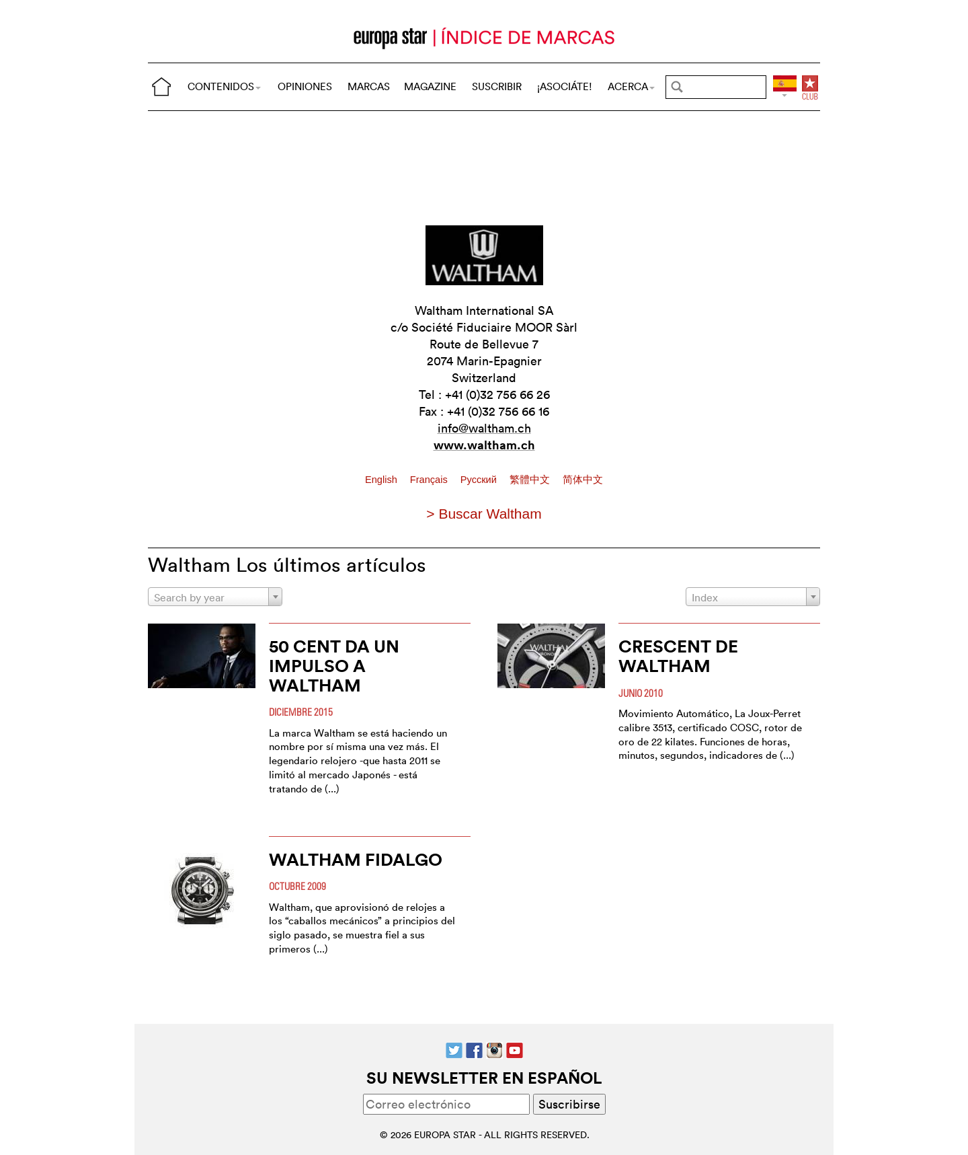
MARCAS (369, 86)
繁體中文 (531, 479)
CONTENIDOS (224, 86)
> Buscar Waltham (483, 513)
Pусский (479, 479)
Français (430, 479)
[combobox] (215, 596)
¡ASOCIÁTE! (564, 86)
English (382, 479)
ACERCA (631, 86)
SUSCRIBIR (497, 86)
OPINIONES (305, 86)
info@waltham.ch (484, 428)
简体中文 (583, 479)
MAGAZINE (430, 86)
